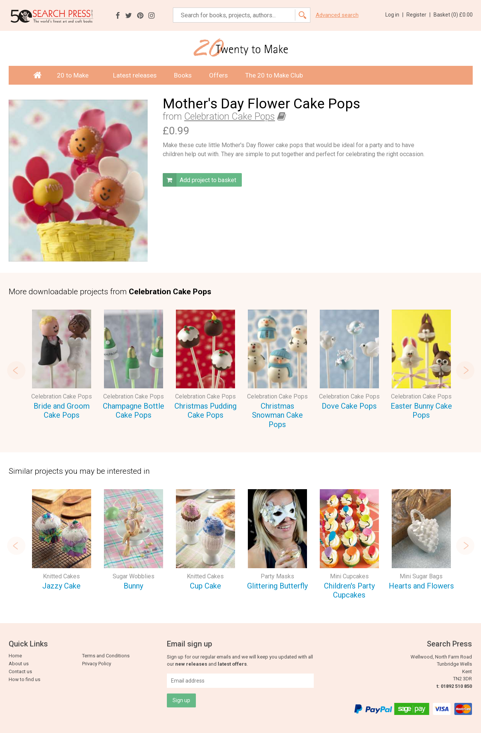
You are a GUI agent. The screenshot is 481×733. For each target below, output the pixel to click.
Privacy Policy (96, 663)
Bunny (133, 585)
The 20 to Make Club (274, 75)
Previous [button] (16, 370)
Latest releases (135, 75)
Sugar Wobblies (133, 576)
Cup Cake (205, 585)
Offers (218, 75)
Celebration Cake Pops (229, 116)
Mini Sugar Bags (421, 576)
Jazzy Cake (61, 585)
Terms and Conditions (106, 655)
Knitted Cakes (61, 576)
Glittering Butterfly (277, 585)
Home (15, 655)
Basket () (453, 15)
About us (19, 663)
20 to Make (76, 75)
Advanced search (337, 15)
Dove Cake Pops (349, 406)
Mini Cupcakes (349, 576)
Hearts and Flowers (421, 585)
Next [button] (465, 370)
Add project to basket (199, 180)
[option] (62, 365)
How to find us (24, 679)
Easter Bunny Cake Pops (421, 410)
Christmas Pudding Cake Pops (205, 410)
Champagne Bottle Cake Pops (133, 410)
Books (183, 75)
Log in (394, 15)
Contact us (20, 671)
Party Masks (277, 576)
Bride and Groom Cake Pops (62, 410)
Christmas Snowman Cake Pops (277, 415)
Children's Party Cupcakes (349, 590)
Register (418, 15)
